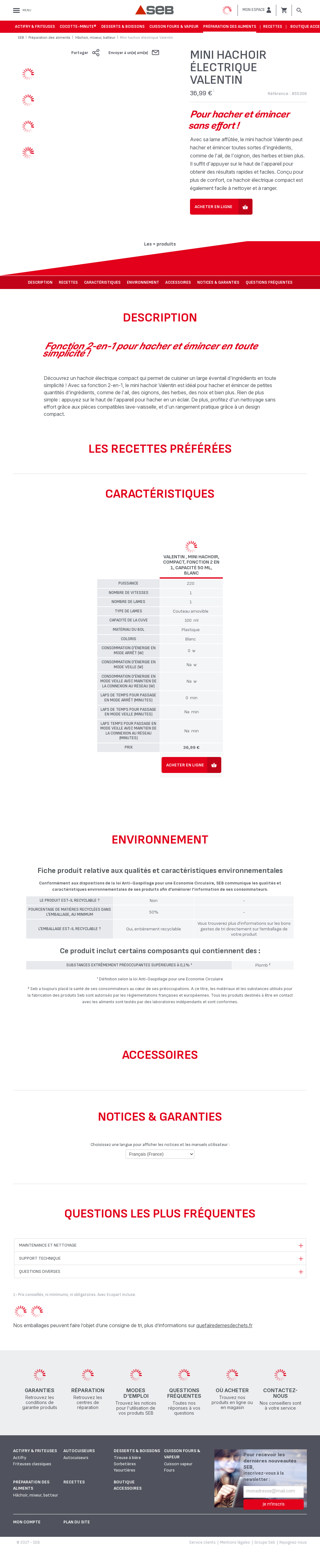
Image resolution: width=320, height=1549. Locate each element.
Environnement (143, 282)
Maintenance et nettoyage (48, 1245)
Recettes (272, 26)
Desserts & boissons (123, 26)
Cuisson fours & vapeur (173, 26)
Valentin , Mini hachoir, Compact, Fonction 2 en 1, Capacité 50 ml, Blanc (191, 565)
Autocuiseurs (79, 1450)
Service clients (202, 1542)
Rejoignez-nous (293, 1542)
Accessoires (178, 282)
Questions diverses (39, 1271)
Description (40, 282)
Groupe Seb (264, 1542)
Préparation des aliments (229, 26)
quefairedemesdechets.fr (224, 1325)
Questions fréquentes (269, 282)
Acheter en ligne (213, 206)
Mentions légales (235, 1542)
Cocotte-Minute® (78, 26)
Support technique (40, 1258)
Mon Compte (27, 1522)
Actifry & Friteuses (35, 26)
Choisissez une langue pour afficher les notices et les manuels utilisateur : (160, 1144)
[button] (256, 10)
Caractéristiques (102, 282)
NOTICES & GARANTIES (218, 282)
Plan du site (76, 1522)
